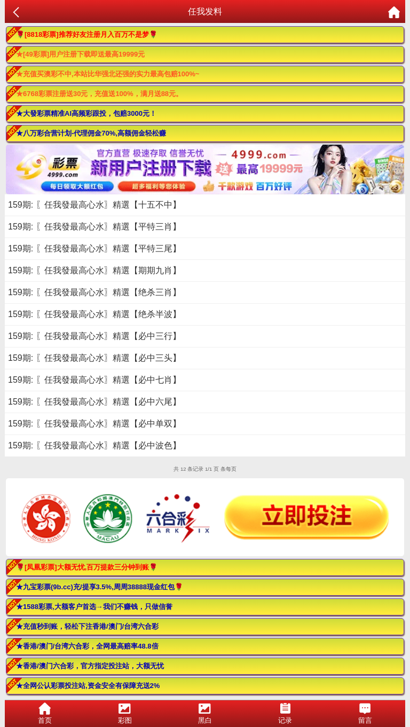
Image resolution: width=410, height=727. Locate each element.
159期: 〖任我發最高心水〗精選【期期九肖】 (94, 270)
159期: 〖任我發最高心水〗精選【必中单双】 (94, 423)
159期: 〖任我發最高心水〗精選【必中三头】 (94, 357)
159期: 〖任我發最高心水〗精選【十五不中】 (94, 204)
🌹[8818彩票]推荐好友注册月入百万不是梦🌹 (86, 34)
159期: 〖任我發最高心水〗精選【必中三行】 (94, 336)
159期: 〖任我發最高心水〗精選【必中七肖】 (94, 379)
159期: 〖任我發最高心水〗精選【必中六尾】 (94, 401)
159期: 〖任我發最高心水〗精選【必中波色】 (94, 445)
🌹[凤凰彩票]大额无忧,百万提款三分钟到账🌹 (86, 567)
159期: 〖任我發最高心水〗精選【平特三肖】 (94, 226)
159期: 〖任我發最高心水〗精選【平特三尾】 (94, 248)
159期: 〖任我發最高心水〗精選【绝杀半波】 (94, 314)
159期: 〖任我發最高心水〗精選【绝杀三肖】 (94, 292)
